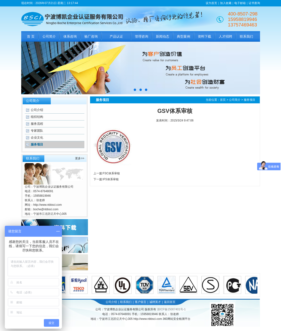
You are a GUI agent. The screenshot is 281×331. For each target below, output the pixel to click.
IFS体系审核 (111, 179)
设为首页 (211, 3)
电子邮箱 (240, 3)
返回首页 (169, 302)
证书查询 (254, 3)
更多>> (79, 158)
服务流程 (37, 123)
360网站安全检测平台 (176, 319)
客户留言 (140, 302)
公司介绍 (37, 110)
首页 (223, 99)
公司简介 (234, 99)
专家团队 (37, 130)
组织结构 (37, 117)
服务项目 (37, 144)
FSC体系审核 (111, 173)
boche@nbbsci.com (46, 209)
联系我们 (126, 302)
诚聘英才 (155, 302)
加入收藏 (225, 3)
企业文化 (37, 137)
